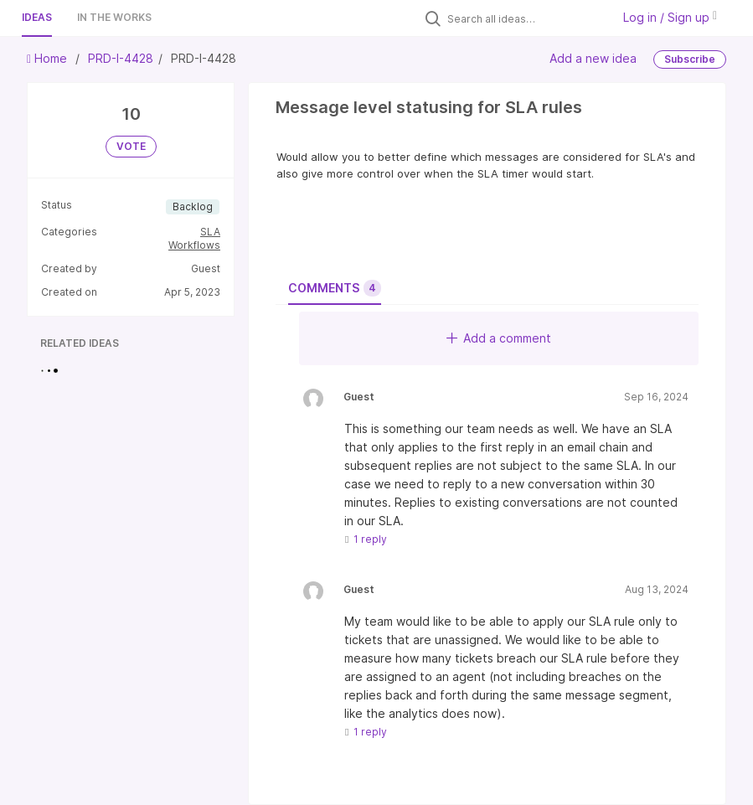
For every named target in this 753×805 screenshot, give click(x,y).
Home (48, 58)
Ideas (37, 17)
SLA (210, 231)
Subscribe (689, 59)
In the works (114, 17)
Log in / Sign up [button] (670, 17)
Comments (334, 288)
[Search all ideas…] (525, 18)
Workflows (194, 245)
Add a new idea (593, 58)
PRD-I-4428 (120, 58)
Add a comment (498, 338)
